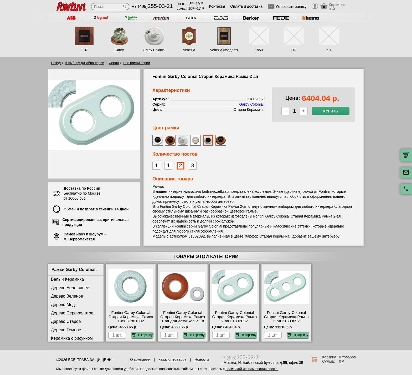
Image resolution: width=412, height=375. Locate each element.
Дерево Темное (66, 330)
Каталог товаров (172, 359)
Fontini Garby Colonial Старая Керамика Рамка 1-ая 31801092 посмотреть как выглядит (131, 321)
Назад (56, 63)
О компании (140, 359)
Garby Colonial (154, 50)
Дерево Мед (63, 304)
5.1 (328, 50)
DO (294, 50)
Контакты (217, 6)
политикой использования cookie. (251, 369)
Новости (201, 359)
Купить (330, 111)
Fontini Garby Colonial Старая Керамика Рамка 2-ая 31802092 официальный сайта (234, 318)
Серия (114, 63)
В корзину (142, 335)
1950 (259, 50)
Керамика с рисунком (72, 338)
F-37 (84, 50)
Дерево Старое (66, 321)
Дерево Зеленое (67, 296)
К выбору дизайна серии (84, 63)
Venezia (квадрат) (224, 50)
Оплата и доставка (246, 6)
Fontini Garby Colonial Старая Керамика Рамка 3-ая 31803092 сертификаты (286, 318)
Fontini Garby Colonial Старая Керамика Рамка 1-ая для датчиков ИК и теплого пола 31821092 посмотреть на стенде (182, 321)
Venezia (189, 50)
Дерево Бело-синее (70, 287)
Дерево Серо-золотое (72, 313)
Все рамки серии (136, 63)
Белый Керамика (67, 279)
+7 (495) (152, 6)
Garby (119, 50)
